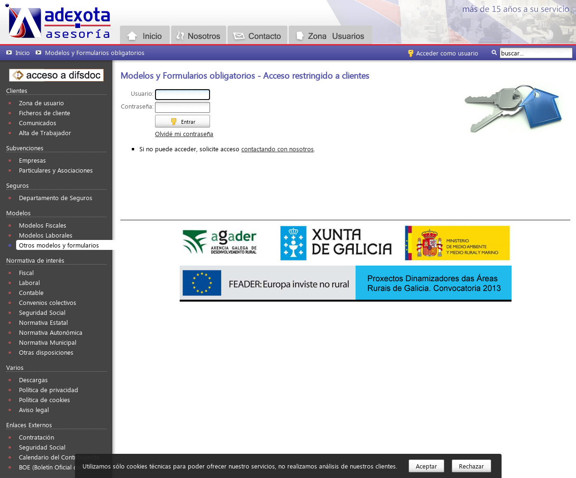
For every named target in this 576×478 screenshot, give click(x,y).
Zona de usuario (41, 103)
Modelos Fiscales (42, 225)
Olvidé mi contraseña (184, 133)
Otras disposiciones (46, 352)
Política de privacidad (48, 390)
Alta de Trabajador (45, 133)
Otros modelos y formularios (59, 245)
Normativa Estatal (43, 322)
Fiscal (26, 272)
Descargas (33, 380)
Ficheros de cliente (44, 113)
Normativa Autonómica (50, 332)
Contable (31, 292)
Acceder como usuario (447, 53)
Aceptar (426, 466)
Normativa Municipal (47, 342)
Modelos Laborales (46, 235)
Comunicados (37, 123)
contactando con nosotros (277, 149)
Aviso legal (34, 409)
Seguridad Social (42, 312)
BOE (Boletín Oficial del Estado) (62, 467)
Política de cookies (44, 399)
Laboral (29, 282)
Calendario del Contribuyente (59, 457)
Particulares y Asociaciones (56, 170)
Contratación (36, 437)
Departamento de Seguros (55, 197)
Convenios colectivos (47, 302)
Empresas (32, 160)
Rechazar (471, 466)
